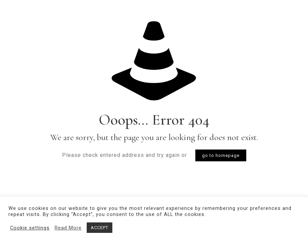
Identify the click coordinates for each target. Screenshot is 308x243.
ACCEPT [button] (99, 227)
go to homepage (221, 155)
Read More (68, 228)
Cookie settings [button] (30, 228)
